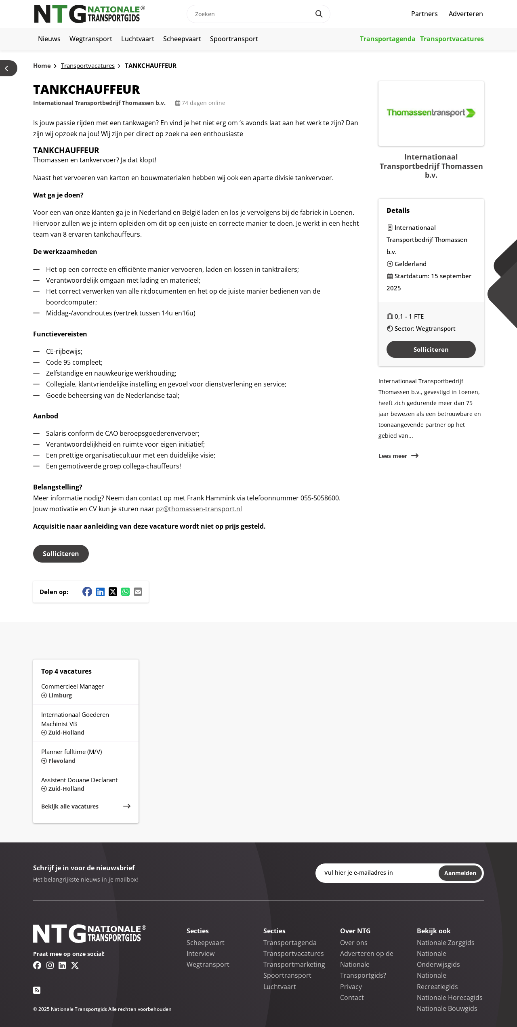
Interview (200, 953)
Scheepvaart (182, 38)
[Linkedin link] (62, 965)
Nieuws (49, 38)
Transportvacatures (452, 38)
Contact (352, 997)
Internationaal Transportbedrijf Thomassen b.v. (99, 103)
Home (42, 65)
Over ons (354, 942)
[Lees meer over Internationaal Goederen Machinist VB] (86, 723)
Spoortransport (234, 38)
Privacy (351, 986)
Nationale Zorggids (446, 942)
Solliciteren (61, 553)
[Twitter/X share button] (113, 592)
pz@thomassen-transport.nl (199, 508)
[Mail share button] (138, 592)
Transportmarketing (294, 964)
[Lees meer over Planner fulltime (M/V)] (86, 756)
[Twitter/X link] (75, 965)
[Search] (319, 14)
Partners (424, 13)
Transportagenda (388, 38)
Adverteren (466, 13)
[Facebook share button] (87, 592)
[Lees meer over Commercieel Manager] (86, 689)
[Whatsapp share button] (125, 592)
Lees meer (392, 456)
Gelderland (411, 264)
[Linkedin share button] (100, 592)
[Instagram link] (50, 965)
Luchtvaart (137, 38)
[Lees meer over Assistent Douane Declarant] (86, 784)
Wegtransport (90, 38)
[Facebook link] (37, 965)
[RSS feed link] (36, 990)
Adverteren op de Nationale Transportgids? (366, 964)
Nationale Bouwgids (447, 1008)
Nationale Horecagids (450, 997)
